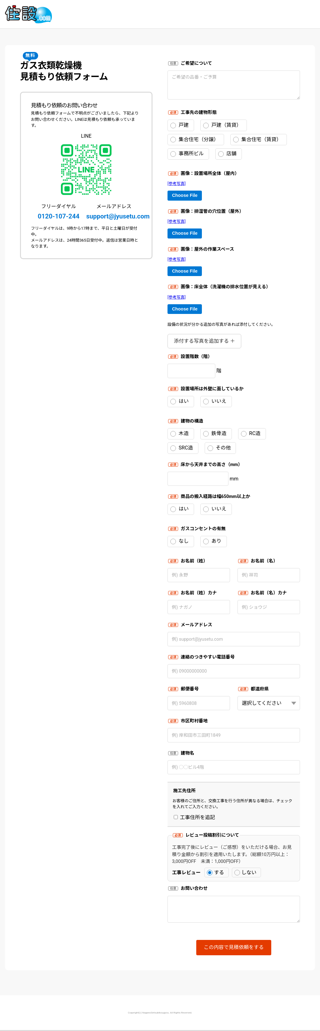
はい (179, 401)
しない (245, 872)
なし (179, 541)
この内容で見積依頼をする (234, 947)
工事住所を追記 (194, 817)
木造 (179, 433)
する (215, 872)
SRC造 (181, 448)
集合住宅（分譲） (194, 139)
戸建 (179, 125)
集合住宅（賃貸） (257, 139)
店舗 (227, 154)
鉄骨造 (215, 433)
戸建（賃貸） (222, 125)
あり (212, 541)
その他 (219, 448)
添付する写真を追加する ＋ (204, 341)
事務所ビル (187, 154)
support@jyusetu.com (118, 216)
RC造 (251, 433)
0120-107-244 (59, 216)
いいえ (215, 401)
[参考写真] (177, 183)
